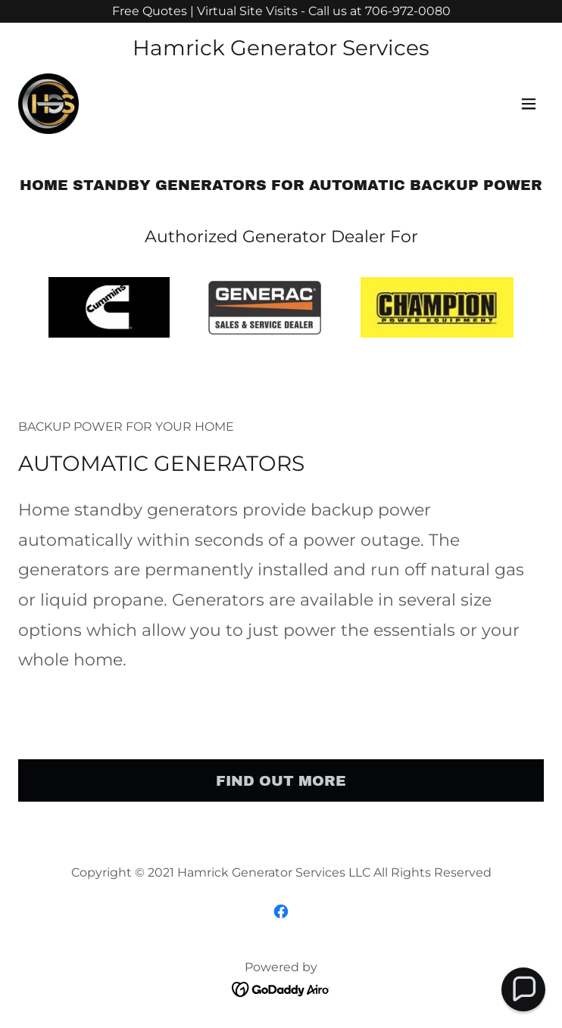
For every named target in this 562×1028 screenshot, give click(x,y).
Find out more (281, 781)
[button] (529, 104)
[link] (48, 103)
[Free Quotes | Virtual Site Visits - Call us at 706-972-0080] (281, 11)
